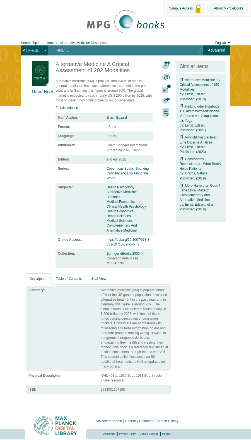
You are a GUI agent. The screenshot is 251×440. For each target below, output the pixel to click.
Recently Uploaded (139, 421)
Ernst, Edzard (117, 118)
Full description (66, 108)
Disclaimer (109, 433)
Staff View (98, 279)
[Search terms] (121, 50)
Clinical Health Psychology (126, 206)
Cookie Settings (148, 433)
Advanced (216, 50)
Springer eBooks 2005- (124, 254)
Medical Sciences (119, 221)
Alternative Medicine (122, 192)
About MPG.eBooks (228, 8)
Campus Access (185, 8)
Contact (166, 433)
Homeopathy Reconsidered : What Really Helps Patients (200, 164)
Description (38, 279)
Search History (167, 421)
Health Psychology (120, 187)
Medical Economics (121, 202)
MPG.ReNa (115, 263)
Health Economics (120, 211)
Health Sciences (119, 216)
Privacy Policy (127, 433)
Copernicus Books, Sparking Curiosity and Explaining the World (128, 173)
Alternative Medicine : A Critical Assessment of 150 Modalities (199, 84)
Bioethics (113, 197)
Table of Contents (69, 279)
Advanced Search (109, 421)
